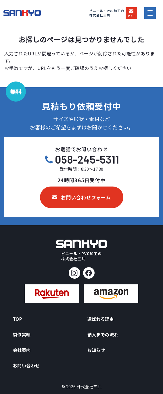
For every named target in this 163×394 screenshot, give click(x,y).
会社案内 (22, 350)
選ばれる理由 (100, 319)
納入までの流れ (102, 334)
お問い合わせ (26, 365)
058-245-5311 (87, 159)
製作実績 (22, 334)
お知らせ (96, 350)
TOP (17, 319)
